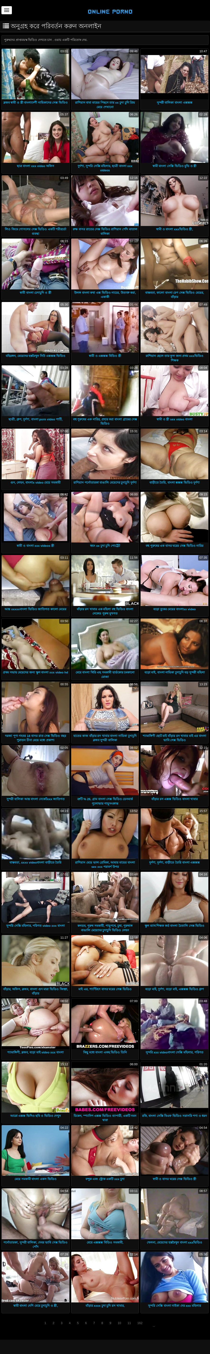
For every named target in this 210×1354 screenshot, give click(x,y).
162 (140, 1323)
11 (129, 1323)
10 (119, 1323)
